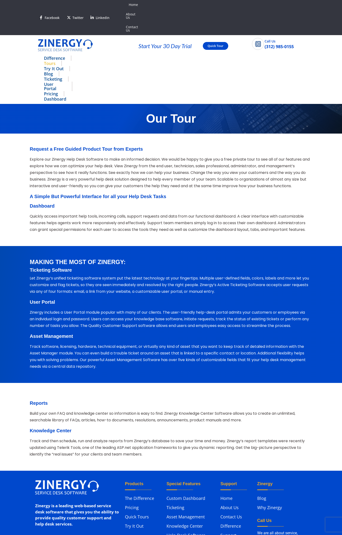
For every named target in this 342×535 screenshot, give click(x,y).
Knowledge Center (184, 459)
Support (228, 469)
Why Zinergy (269, 441)
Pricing (226, 32)
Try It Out (111, 32)
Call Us (270, 15)
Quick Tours (137, 450)
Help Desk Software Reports (185, 471)
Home (248, 4)
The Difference (139, 432)
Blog (137, 32)
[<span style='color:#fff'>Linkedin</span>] (92, 5)
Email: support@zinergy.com (62, 494)
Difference (54, 32)
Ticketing (163, 32)
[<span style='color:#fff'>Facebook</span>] (41, 5)
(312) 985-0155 (270, 493)
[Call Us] (258, 18)
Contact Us (290, 4)
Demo (226, 478)
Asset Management (185, 450)
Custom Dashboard (185, 432)
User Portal (195, 32)
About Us (268, 4)
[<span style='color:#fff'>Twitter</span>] (69, 5)
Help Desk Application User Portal (188, 486)
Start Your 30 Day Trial (165, 20)
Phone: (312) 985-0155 (55, 485)
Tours (83, 32)
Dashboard (257, 32)
